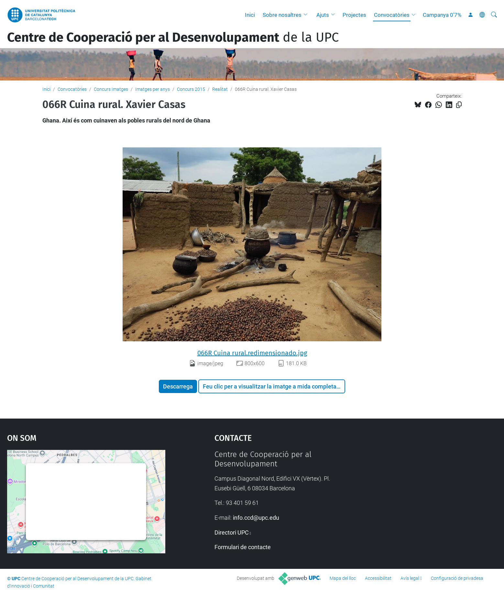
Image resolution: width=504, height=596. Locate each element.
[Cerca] (494, 15)
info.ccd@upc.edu (256, 517)
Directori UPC (231, 532)
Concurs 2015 (191, 89)
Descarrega (178, 386)
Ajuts (322, 15)
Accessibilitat (378, 578)
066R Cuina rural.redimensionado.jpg (252, 353)
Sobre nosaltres (282, 15)
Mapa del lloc (343, 578)
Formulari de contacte (242, 547)
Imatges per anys (152, 89)
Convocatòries (392, 15)
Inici (250, 15)
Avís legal (409, 578)
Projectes (354, 15)
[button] (307, 15)
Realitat (220, 89)
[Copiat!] (459, 105)
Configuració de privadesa (457, 578)
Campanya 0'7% (442, 15)
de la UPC (173, 37)
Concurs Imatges (111, 89)
